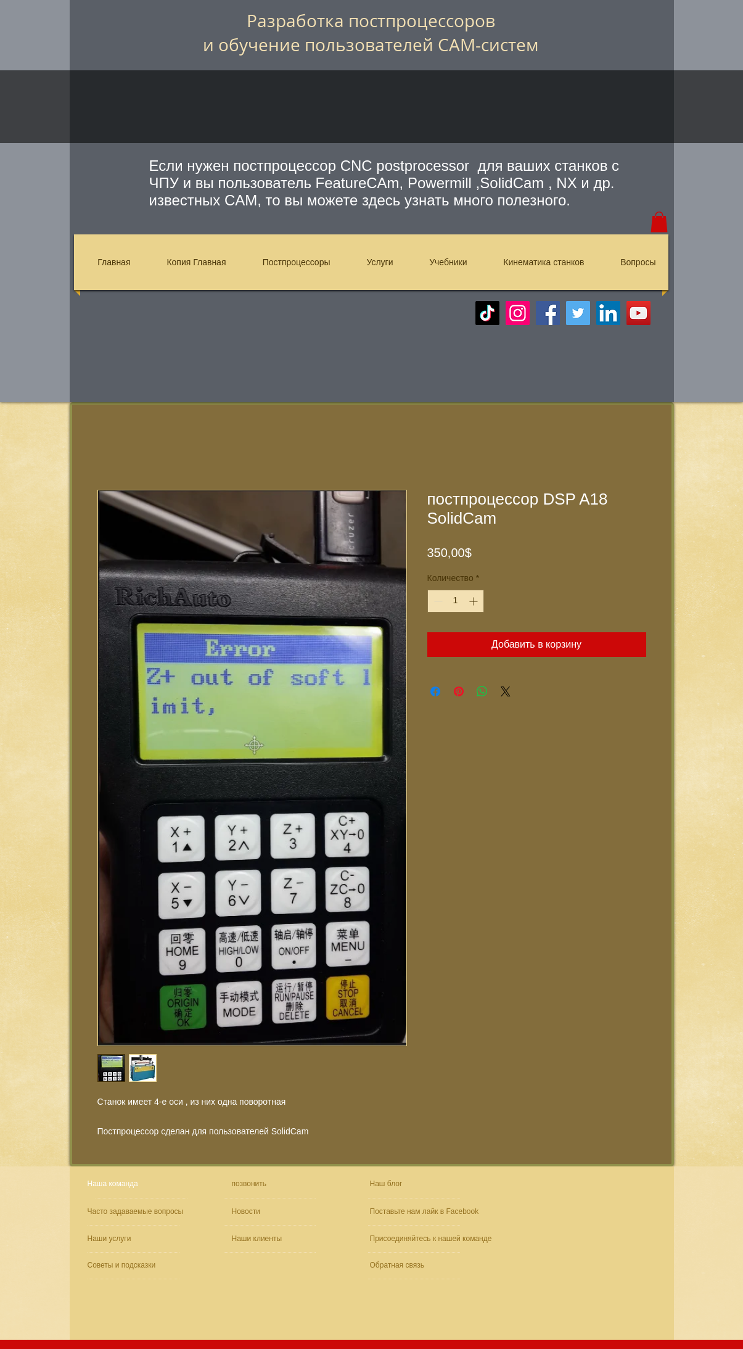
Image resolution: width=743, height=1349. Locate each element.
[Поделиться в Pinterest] (458, 691)
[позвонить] (275, 1184)
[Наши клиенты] (265, 1239)
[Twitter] (578, 313)
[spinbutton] (456, 601)
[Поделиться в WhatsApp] (482, 691)
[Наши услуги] (121, 1239)
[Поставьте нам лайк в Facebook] (427, 1212)
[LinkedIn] (608, 313)
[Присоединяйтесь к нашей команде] (436, 1239)
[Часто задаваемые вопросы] (137, 1212)
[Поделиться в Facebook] (435, 691)
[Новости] (267, 1212)
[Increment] (474, 601)
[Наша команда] (134, 1184)
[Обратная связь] (407, 1265)
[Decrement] (437, 601)
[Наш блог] (399, 1184)
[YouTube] (638, 313)
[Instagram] (518, 313)
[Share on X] (505, 691)
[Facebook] (548, 313)
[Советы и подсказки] (124, 1265)
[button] (659, 222)
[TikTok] (487, 313)
